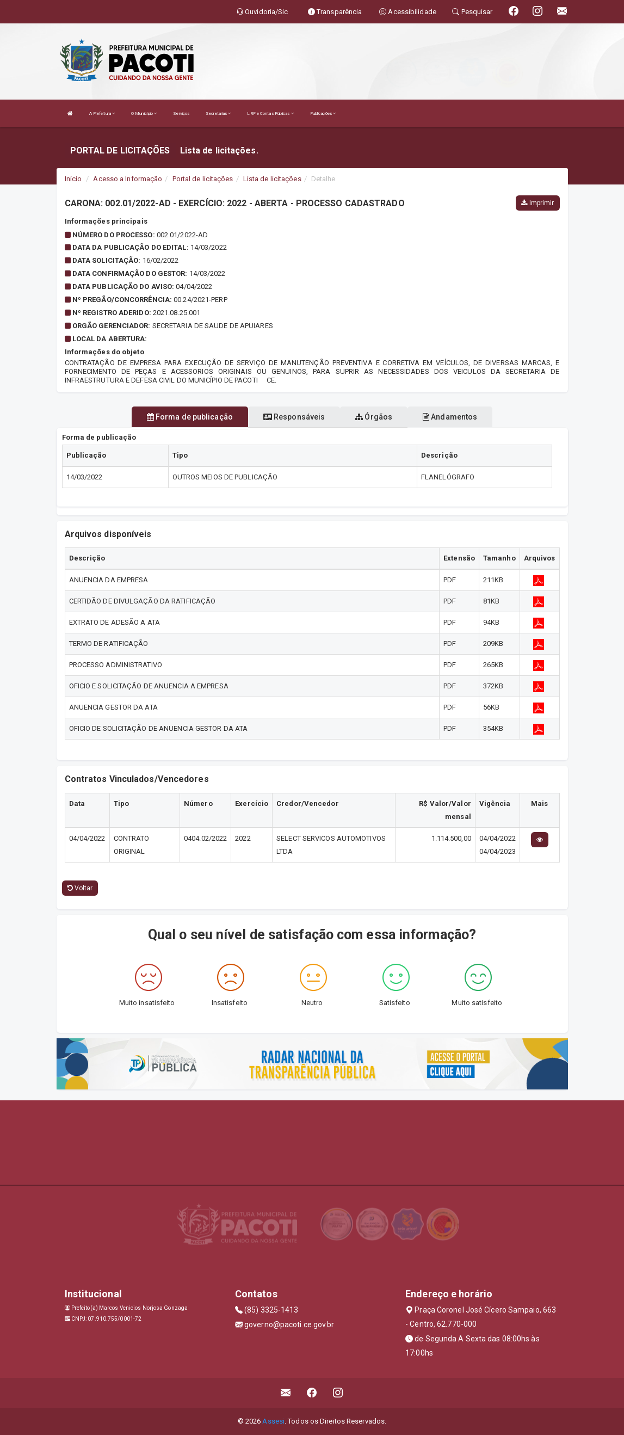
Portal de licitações (202, 179)
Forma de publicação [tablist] (190, 416)
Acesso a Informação (127, 179)
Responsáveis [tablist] (294, 416)
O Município (144, 113)
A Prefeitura (102, 113)
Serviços (181, 113)
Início (73, 179)
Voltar (80, 888)
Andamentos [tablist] (450, 416)
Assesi (273, 1421)
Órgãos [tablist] (373, 416)
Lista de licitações (272, 179)
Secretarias (218, 113)
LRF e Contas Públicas (270, 113)
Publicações (323, 113)
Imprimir (537, 203)
